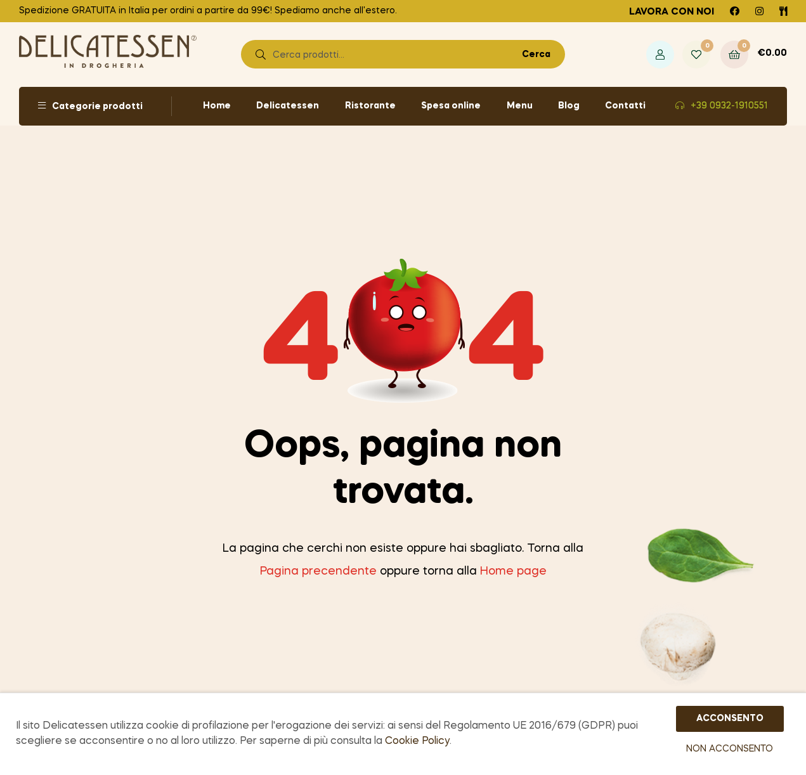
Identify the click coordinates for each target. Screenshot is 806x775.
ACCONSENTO (730, 719)
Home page (513, 571)
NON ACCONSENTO (729, 749)
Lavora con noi (671, 12)
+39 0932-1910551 (729, 105)
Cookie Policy (417, 742)
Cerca (536, 54)
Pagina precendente (318, 571)
